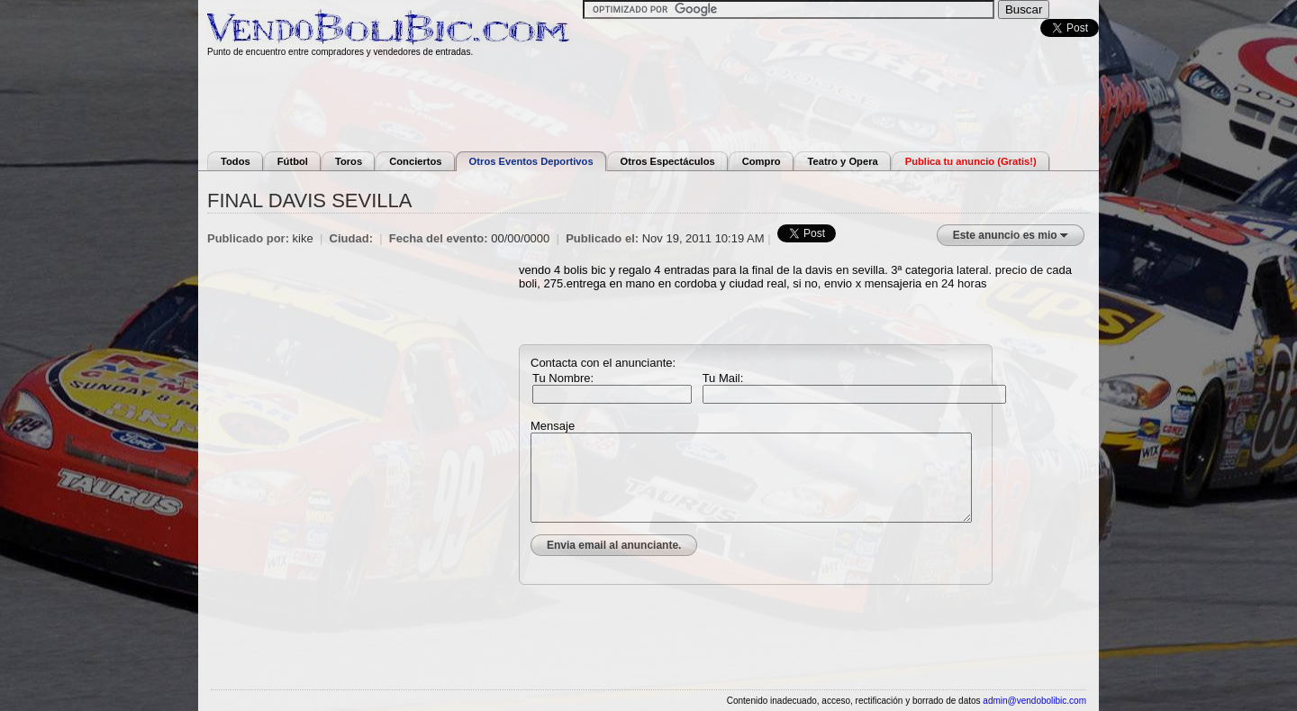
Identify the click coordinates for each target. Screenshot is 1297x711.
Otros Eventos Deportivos (531, 161)
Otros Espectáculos (668, 161)
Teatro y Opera (843, 161)
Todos (235, 161)
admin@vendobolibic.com (1034, 701)
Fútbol (292, 161)
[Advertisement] (648, 101)
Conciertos (415, 161)
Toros (348, 161)
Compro (761, 161)
